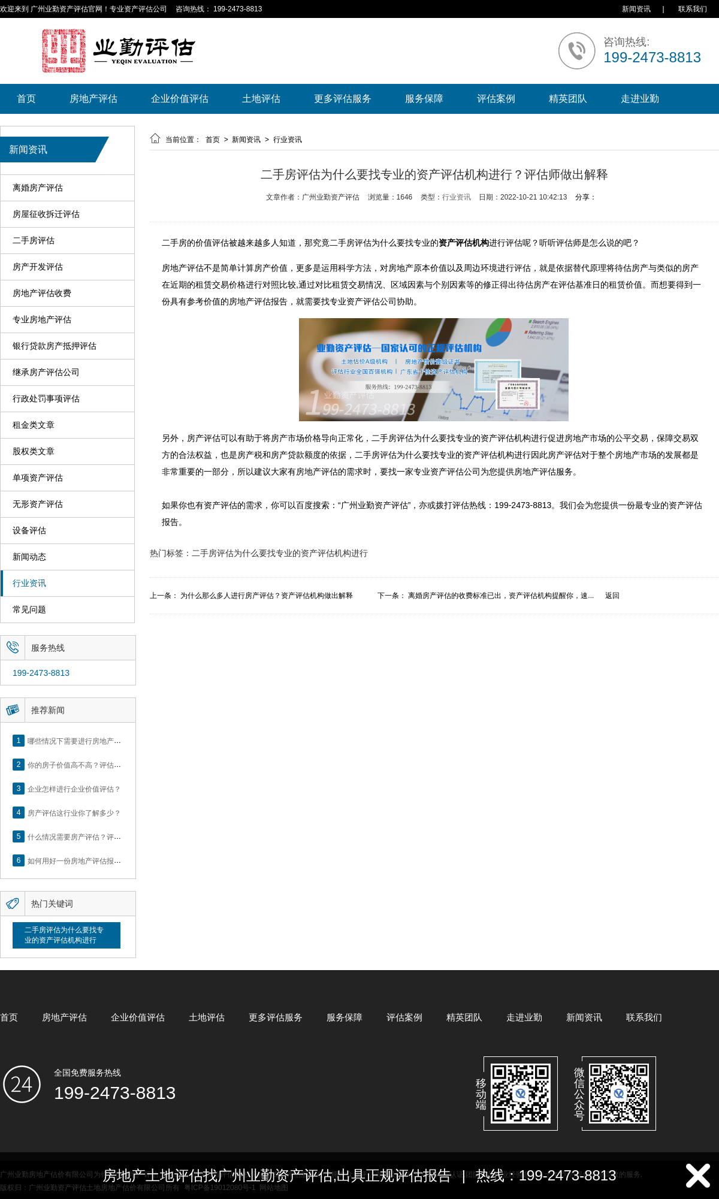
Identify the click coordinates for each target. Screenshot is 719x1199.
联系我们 (692, 9)
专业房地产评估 (42, 320)
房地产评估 (93, 98)
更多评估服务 (342, 98)
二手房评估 (34, 240)
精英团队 (568, 98)
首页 (26, 98)
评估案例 (496, 98)
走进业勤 (640, 98)
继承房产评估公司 (46, 372)
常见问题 (29, 610)
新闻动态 (29, 557)
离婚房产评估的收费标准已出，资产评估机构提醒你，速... (501, 595)
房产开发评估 (38, 267)
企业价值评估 (180, 98)
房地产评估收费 (42, 293)
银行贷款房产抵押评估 (54, 346)
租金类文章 (34, 425)
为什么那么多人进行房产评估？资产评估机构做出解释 (266, 595)
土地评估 (261, 98)
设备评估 (29, 530)
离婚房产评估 (38, 188)
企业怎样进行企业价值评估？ (74, 788)
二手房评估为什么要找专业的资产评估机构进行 (64, 935)
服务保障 (424, 98)
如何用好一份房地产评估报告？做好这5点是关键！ (109, 860)
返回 (612, 595)
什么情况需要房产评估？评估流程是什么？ (96, 836)
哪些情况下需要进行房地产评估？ (81, 740)
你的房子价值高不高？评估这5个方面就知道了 (102, 764)
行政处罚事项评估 (46, 399)
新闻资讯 (636, 9)
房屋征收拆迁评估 (46, 214)
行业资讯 (29, 583)
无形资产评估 (38, 504)
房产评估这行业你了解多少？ (74, 812)
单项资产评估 (38, 478)
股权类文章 (34, 451)
